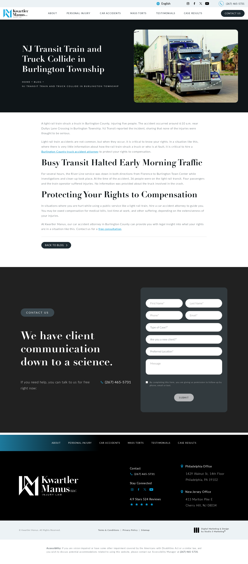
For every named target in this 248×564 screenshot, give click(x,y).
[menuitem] (53, 13)
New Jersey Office (198, 492)
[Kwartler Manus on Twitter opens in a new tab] (200, 3)
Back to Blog (54, 245)
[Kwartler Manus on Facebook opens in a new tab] (194, 3)
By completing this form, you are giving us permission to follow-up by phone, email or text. (186, 374)
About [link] (52, 13)
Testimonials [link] (165, 13)
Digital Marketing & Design (212, 530)
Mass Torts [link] (138, 13)
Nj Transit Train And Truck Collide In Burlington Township (70, 86)
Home (26, 81)
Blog (38, 81)
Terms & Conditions (108, 530)
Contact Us (233, 13)
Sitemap (145, 530)
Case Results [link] (193, 13)
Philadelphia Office (198, 466)
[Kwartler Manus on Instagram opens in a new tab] (188, 3)
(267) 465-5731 (189, 551)
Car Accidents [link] (110, 13)
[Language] (167, 3)
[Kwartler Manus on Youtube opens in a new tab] (207, 3)
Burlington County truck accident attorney (70, 151)
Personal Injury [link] (78, 13)
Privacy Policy (130, 530)
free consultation (110, 229)
